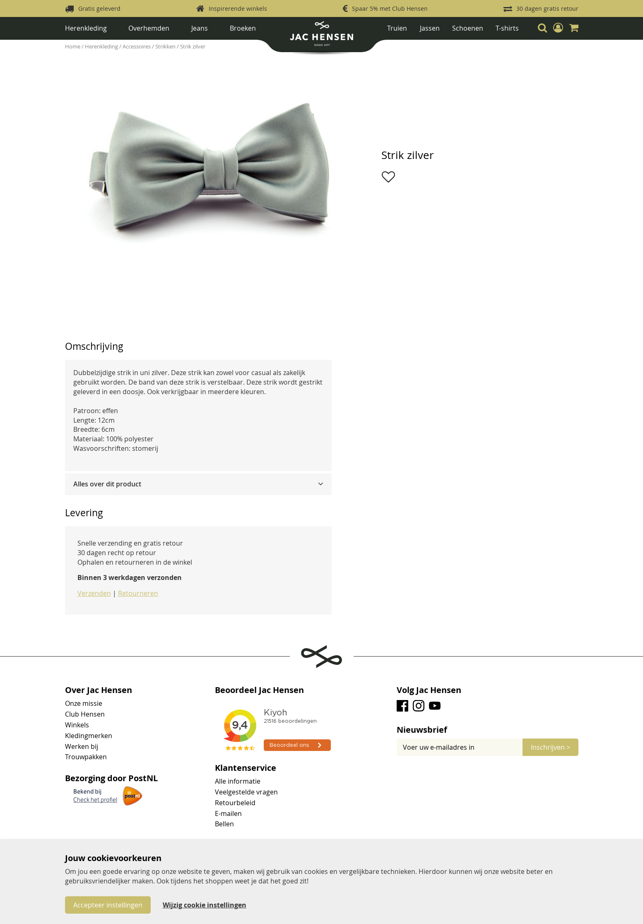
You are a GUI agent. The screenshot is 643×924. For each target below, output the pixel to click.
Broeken (243, 28)
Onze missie (83, 703)
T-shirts (507, 28)
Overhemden (148, 28)
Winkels (77, 724)
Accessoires (137, 46)
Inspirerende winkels (238, 8)
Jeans (199, 28)
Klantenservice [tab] (245, 767)
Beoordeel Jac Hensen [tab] (259, 690)
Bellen (224, 823)
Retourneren (138, 593)
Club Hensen (85, 714)
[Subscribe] (550, 747)
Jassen (430, 28)
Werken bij (81, 746)
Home (73, 46)
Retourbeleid (235, 802)
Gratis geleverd (99, 8)
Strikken (166, 46)
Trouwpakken (86, 756)
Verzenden (94, 593)
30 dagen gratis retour (547, 8)
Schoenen (467, 28)
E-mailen (228, 813)
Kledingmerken (88, 735)
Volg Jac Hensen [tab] (429, 690)
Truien (397, 28)
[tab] (198, 484)
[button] (558, 28)
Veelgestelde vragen (246, 791)
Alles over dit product (107, 483)
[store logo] (321, 36)
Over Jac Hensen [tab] (98, 690)
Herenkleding (86, 28)
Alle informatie (237, 781)
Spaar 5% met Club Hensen (390, 8)
